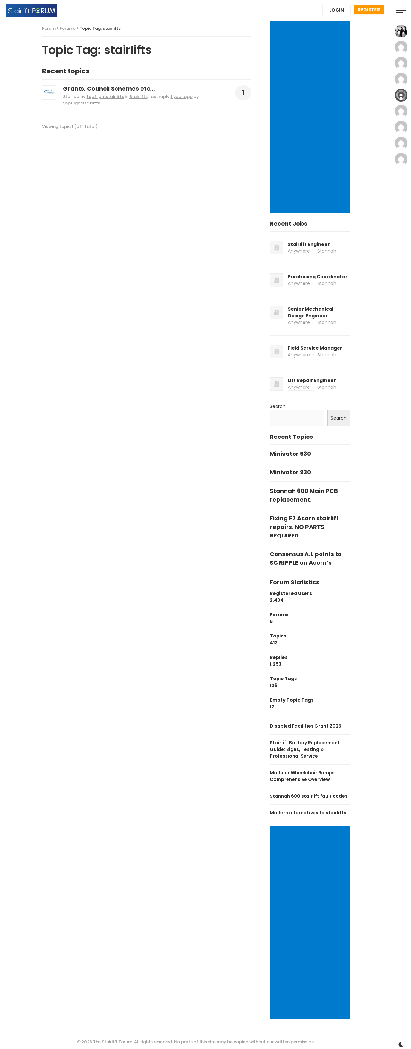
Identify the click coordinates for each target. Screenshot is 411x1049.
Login (336, 10)
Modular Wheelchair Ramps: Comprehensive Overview (303, 776)
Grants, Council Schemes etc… (109, 89)
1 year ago (182, 97)
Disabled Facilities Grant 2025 (305, 726)
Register (369, 9)
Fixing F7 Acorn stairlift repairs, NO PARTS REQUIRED (304, 526)
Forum (49, 28)
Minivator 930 (290, 454)
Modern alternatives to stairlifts (308, 813)
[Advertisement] (311, 117)
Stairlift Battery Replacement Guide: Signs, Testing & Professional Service (305, 749)
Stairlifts (138, 97)
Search (278, 406)
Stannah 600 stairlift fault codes (308, 796)
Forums (67, 28)
